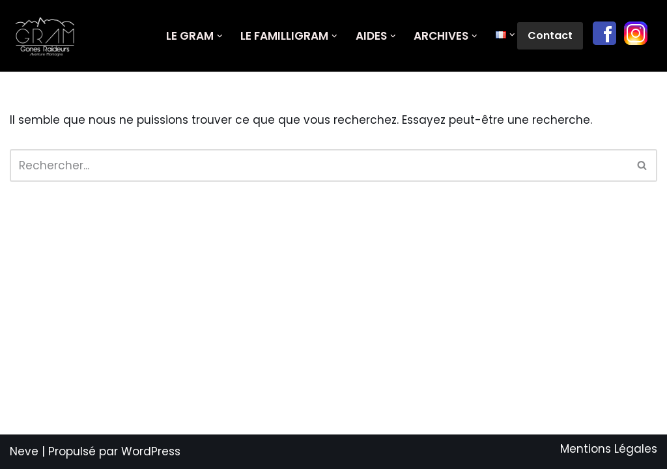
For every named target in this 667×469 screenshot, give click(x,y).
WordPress (150, 451)
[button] (220, 36)
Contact (550, 35)
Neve (24, 451)
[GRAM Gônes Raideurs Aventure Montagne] (48, 36)
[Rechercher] (319, 165)
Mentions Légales (608, 449)
